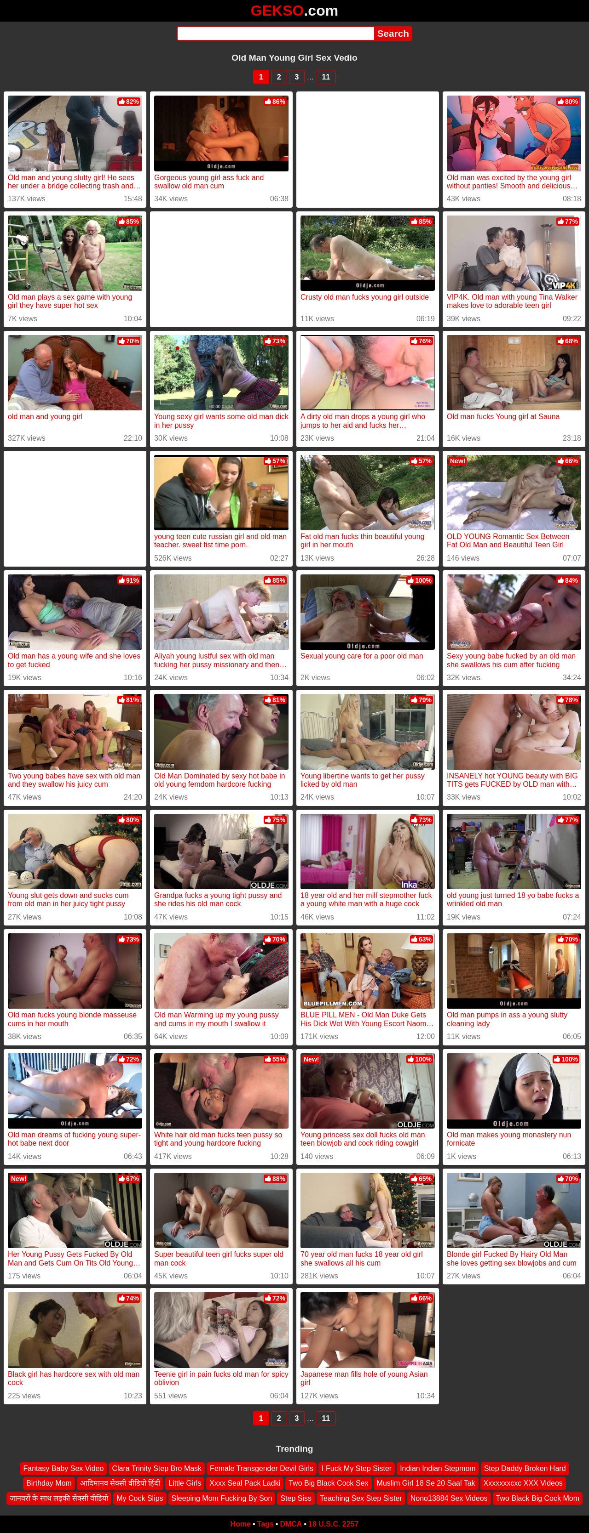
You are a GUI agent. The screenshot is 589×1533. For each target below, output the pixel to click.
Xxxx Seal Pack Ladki (244, 1484)
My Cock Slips (139, 1498)
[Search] (275, 33)
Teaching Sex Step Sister (361, 1498)
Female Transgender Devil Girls (261, 1468)
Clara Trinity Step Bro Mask (157, 1468)
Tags (265, 1524)
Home (241, 1524)
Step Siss (296, 1498)
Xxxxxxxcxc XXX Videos (523, 1484)
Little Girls (184, 1484)
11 (326, 77)
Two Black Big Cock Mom (537, 1498)
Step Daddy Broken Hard (525, 1468)
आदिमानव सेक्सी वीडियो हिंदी (120, 1484)
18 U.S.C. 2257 (333, 1524)
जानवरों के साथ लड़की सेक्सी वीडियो (59, 1498)
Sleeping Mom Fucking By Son (222, 1498)
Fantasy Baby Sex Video (63, 1468)
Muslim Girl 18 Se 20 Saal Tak (426, 1484)
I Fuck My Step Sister (357, 1468)
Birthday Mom (49, 1484)
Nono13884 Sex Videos (449, 1498)
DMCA (291, 1524)
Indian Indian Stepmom (438, 1468)
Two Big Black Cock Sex (328, 1484)
